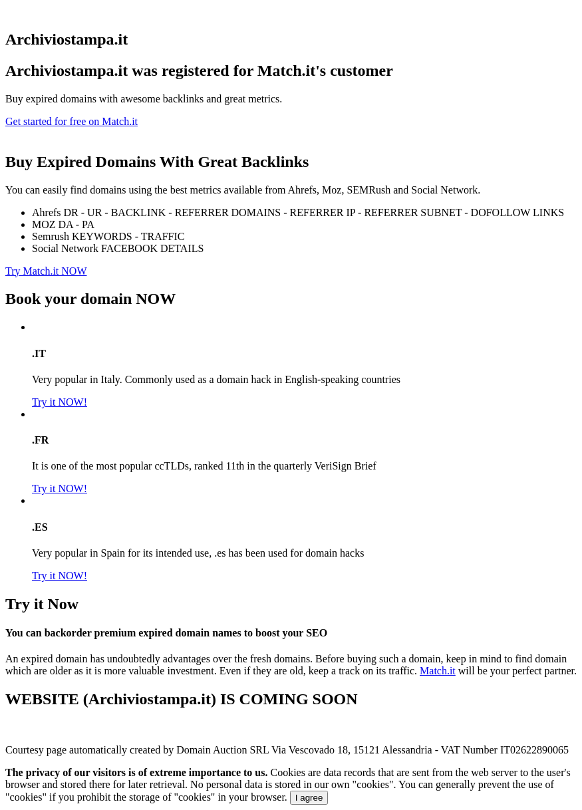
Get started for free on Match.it (71, 121)
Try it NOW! (59, 402)
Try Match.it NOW (46, 271)
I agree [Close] (309, 798)
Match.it (438, 670)
